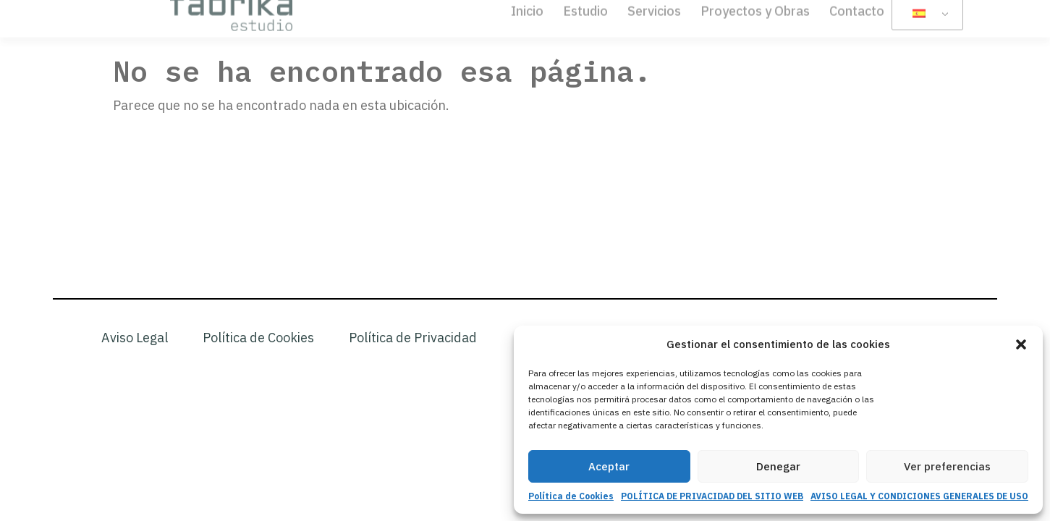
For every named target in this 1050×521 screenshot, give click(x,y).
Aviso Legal (134, 337)
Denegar (778, 466)
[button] (1021, 344)
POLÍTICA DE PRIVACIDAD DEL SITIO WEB (712, 496)
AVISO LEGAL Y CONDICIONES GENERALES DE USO (919, 496)
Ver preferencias (947, 466)
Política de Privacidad (413, 337)
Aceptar (609, 466)
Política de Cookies (571, 496)
